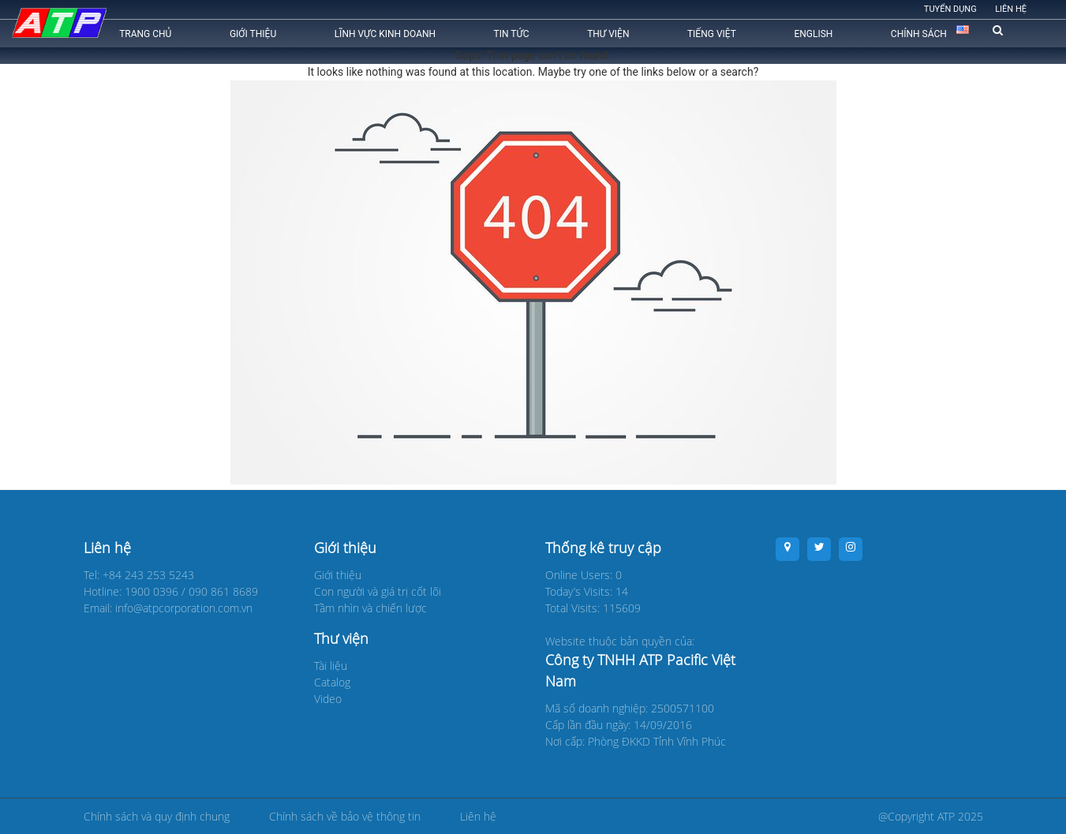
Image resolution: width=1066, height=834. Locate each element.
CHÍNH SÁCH (919, 33)
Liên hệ (1011, 9)
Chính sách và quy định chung (157, 816)
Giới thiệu (253, 33)
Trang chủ (145, 33)
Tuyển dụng (950, 9)
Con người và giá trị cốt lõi (377, 591)
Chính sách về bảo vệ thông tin (345, 816)
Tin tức (511, 33)
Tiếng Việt (711, 33)
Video (328, 698)
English (813, 33)
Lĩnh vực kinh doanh (385, 33)
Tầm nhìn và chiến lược (370, 607)
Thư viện (608, 33)
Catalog (332, 682)
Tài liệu (330, 665)
